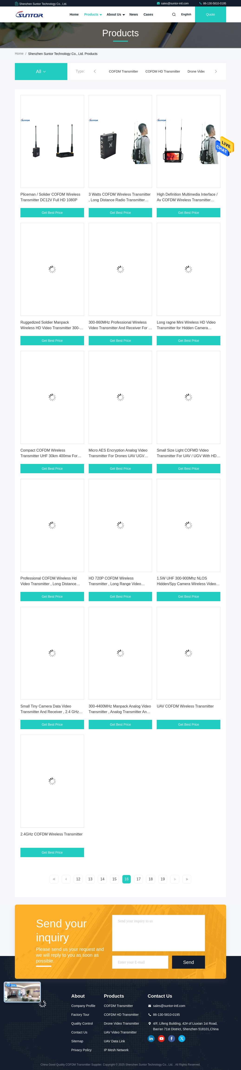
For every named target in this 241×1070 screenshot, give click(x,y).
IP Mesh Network (116, 1050)
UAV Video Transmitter (120, 1032)
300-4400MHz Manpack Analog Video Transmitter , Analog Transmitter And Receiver (120, 711)
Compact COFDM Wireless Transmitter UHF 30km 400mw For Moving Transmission (49, 455)
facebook (171, 1038)
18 (151, 879)
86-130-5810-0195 (212, 3)
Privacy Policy (81, 1050)
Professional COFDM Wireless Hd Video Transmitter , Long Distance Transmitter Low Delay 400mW (48, 583)
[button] (95, 71)
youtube (161, 1038)
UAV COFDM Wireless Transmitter (185, 706)
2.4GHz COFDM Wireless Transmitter (51, 834)
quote (210, 14)
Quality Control (82, 1023)
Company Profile (83, 1006)
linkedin (151, 1038)
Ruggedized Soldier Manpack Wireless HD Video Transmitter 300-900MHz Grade (50, 327)
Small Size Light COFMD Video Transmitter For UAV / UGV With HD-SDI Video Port (187, 455)
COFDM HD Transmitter (162, 71)
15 (114, 879)
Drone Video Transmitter (121, 1023)
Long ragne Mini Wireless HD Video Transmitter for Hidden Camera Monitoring (186, 327)
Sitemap (77, 1041)
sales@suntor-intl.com (172, 3)
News (134, 14)
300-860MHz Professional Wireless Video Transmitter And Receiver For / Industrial (119, 327)
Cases (148, 14)
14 (102, 879)
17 (139, 879)
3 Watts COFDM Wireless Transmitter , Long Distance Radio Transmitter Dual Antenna (120, 200)
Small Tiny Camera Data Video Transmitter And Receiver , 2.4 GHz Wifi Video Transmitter (49, 711)
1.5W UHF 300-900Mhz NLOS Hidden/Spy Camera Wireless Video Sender (186, 583)
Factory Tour (80, 1014)
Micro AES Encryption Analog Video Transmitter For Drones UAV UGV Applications (118, 455)
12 (78, 879)
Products (92, 14)
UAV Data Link (114, 1041)
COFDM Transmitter (123, 71)
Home (74, 14)
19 (163, 879)
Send (188, 962)
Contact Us (79, 1032)
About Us (115, 14)
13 (90, 879)
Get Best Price (52, 213)
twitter (181, 1038)
